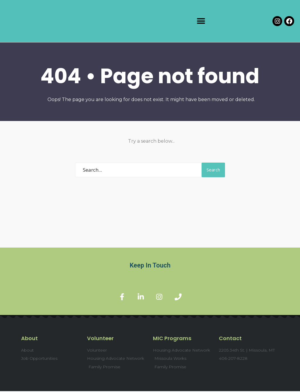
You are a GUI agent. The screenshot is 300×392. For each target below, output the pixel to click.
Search (213, 170)
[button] (201, 21)
